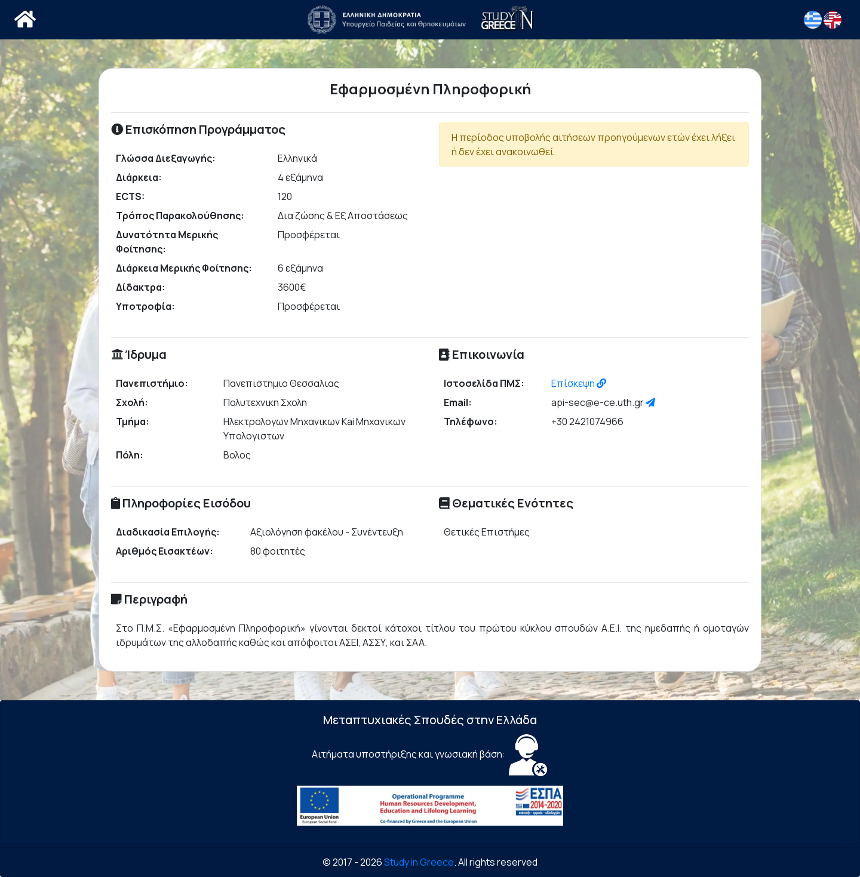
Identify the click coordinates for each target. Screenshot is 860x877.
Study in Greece (419, 862)
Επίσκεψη (578, 383)
